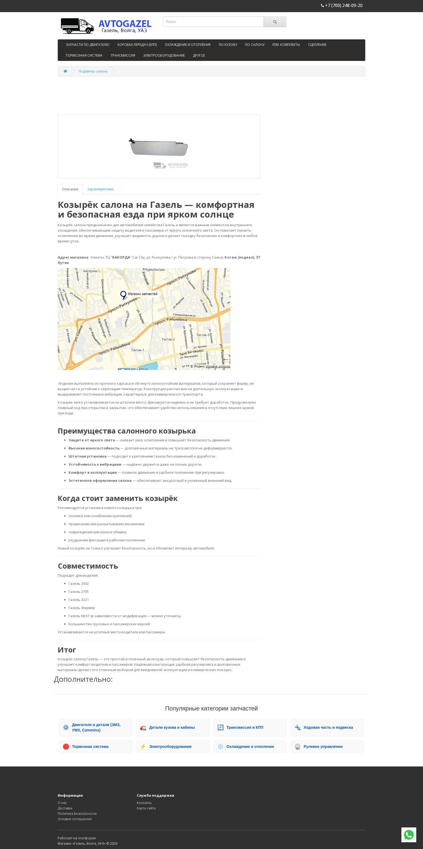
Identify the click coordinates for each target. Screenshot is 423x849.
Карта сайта (146, 808)
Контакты (144, 802)
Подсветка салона (93, 71)
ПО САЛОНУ (254, 44)
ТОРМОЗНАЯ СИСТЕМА (84, 55)
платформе (87, 838)
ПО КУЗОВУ (228, 44)
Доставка (65, 808)
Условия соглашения (75, 819)
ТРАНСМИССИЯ (123, 55)
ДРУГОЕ (199, 55)
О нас (62, 802)
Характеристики (101, 189)
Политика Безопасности (77, 813)
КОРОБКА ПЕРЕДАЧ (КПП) (137, 44)
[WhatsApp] (408, 834)
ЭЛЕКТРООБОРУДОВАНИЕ (164, 55)
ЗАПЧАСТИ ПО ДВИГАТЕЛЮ (88, 44)
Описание (70, 189)
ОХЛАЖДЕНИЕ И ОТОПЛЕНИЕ (188, 44)
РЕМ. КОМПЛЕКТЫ (286, 44)
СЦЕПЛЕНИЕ (317, 44)
